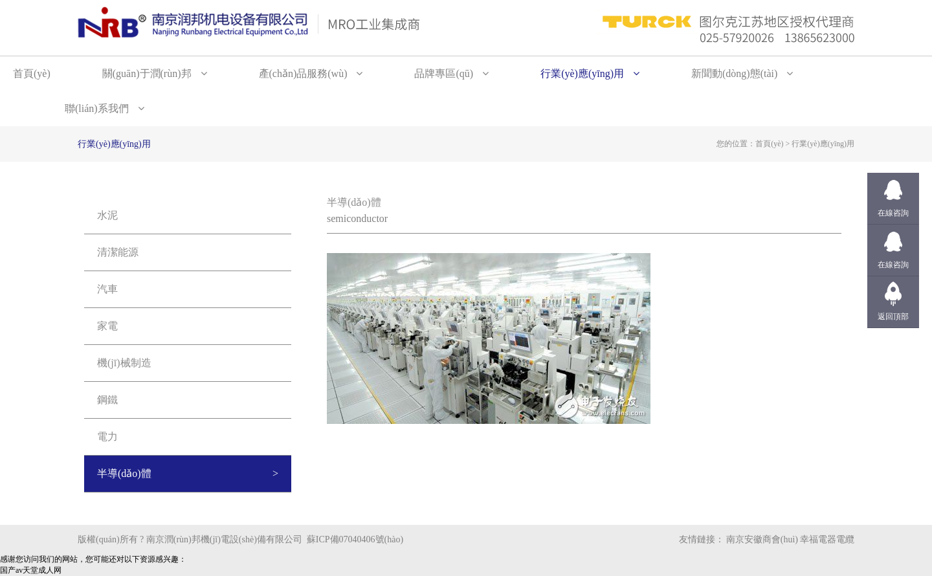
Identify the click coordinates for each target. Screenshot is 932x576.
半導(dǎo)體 (124, 473)
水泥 (107, 215)
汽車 (107, 288)
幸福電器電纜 (827, 539)
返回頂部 (893, 316)
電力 (107, 436)
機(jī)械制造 (124, 362)
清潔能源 (118, 252)
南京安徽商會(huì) (762, 539)
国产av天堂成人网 (30, 570)
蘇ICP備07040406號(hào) (355, 539)
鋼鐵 (107, 399)
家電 (107, 325)
